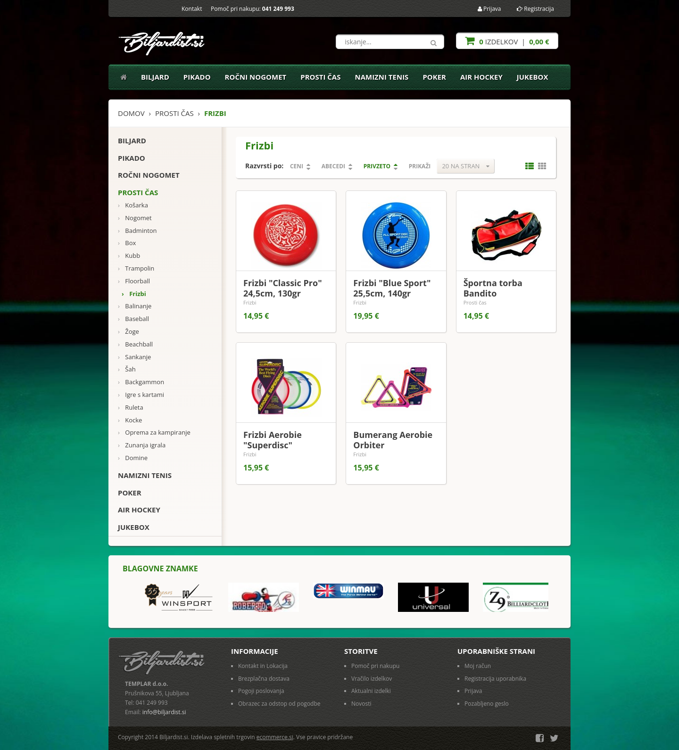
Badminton (137, 231)
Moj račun (477, 666)
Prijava (489, 9)
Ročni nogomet (256, 77)
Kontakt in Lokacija (263, 666)
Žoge (128, 332)
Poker (434, 77)
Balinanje (134, 306)
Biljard (155, 77)
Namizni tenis (381, 77)
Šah (127, 369)
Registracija (535, 9)
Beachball (135, 344)
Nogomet (135, 218)
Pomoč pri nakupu (375, 666)
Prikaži (420, 166)
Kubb (129, 256)
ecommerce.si (275, 737)
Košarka (133, 205)
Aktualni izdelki (371, 691)
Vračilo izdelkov (371, 679)
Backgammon (141, 382)
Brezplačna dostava (264, 679)
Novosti (361, 704)
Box (127, 243)
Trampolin (136, 268)
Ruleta (130, 408)
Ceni (296, 166)
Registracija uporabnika (495, 679)
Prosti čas (320, 77)
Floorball (134, 281)
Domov (131, 113)
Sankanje (134, 357)
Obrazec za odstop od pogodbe (279, 704)
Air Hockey (481, 77)
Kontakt (192, 9)
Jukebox (532, 77)
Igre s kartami (141, 395)
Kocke (130, 420)
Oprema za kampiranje (154, 433)
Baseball (133, 319)
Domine (133, 458)
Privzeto (377, 166)
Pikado (197, 77)
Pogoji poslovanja (261, 691)
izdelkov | (507, 40)
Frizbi (134, 294)
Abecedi (333, 166)
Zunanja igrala (142, 445)
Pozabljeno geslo (486, 704)
